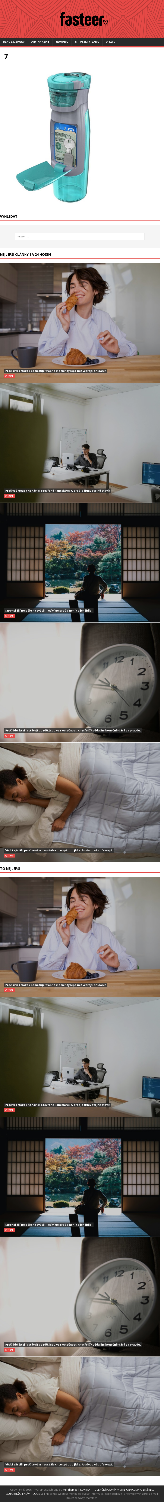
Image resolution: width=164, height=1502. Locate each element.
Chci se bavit (40, 42)
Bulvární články (87, 42)
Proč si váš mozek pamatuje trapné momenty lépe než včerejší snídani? (55, 371)
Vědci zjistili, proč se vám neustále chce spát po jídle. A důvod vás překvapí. (59, 850)
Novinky (62, 42)
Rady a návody (14, 42)
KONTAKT (86, 1490)
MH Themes (70, 1490)
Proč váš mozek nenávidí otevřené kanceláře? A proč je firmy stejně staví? (57, 491)
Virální (111, 42)
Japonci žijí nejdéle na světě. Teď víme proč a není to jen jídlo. (48, 610)
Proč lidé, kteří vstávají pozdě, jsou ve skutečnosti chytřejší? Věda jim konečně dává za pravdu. (73, 730)
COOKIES (37, 1494)
